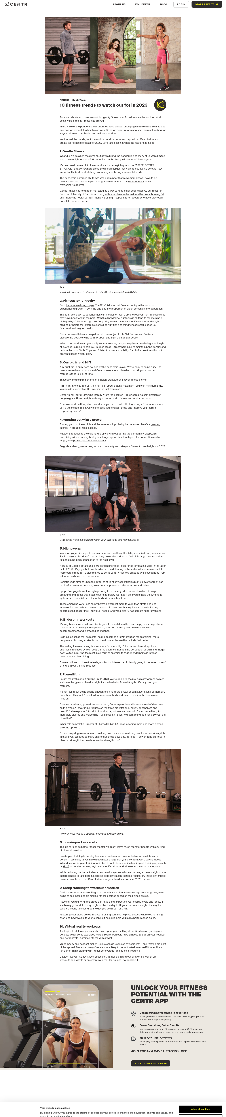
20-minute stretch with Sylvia (120, 292)
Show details (47, 1111)
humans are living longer (80, 305)
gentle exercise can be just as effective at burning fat (133, 194)
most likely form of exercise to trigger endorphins (117, 653)
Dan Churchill (136, 181)
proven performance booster (89, 440)
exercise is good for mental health (108, 624)
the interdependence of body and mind (107, 695)
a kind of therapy (153, 691)
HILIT (66, 866)
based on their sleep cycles (132, 896)
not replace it (130, 960)
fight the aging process (124, 337)
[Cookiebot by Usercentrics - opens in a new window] (19, 1111)
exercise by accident (127, 944)
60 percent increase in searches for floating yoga (124, 565)
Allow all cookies (200, 1095)
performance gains (144, 918)
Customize (200, 1104)
